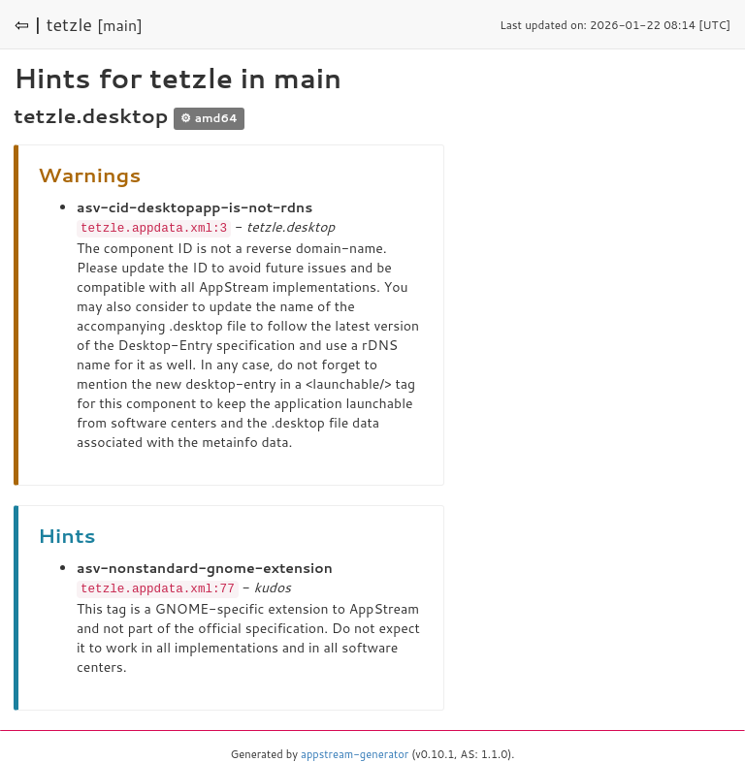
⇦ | (28, 24)
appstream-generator (354, 752)
